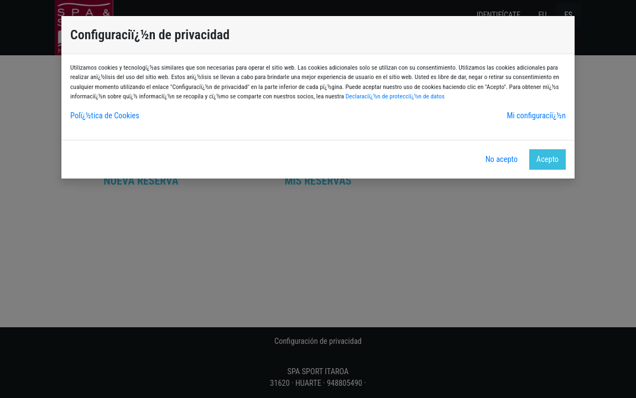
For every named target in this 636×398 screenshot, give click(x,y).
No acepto (502, 159)
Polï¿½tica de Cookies (104, 116)
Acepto (547, 159)
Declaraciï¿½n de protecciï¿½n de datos (395, 96)
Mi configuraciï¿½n (536, 116)
